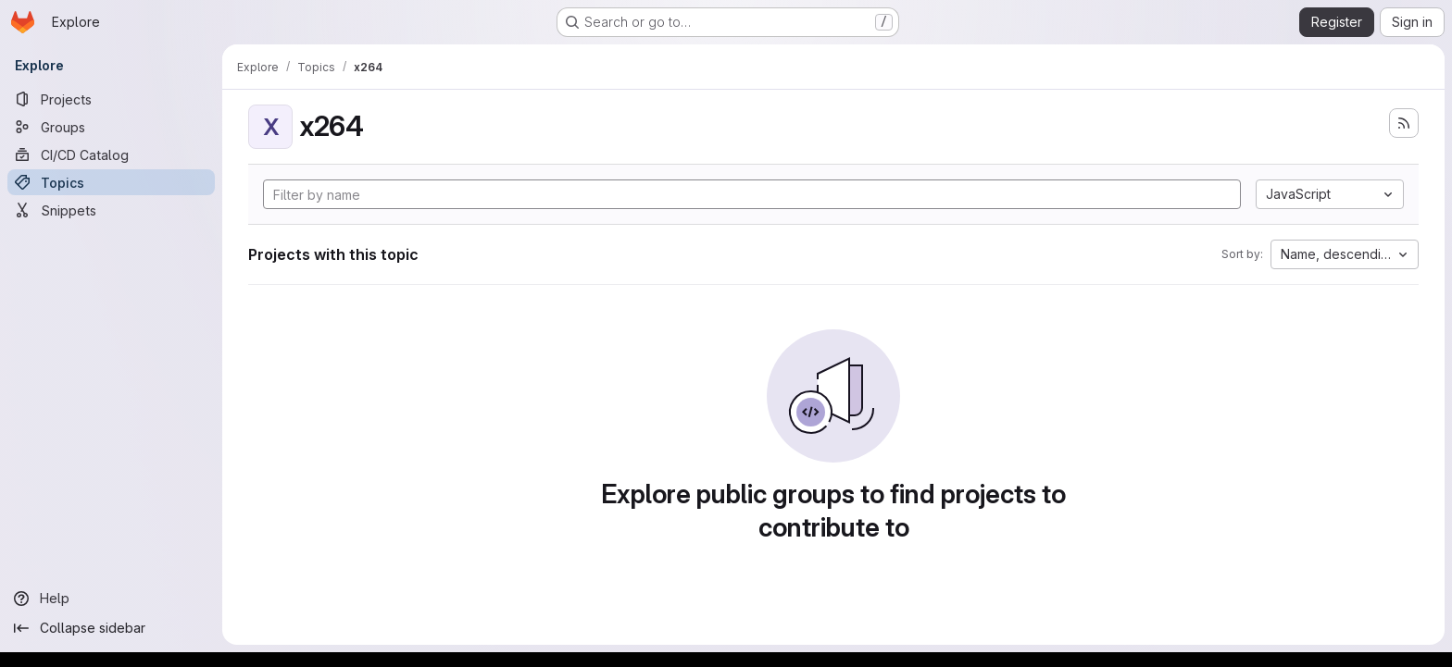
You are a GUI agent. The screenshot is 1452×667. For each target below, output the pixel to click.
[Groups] (111, 127)
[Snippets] (111, 210)
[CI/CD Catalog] (111, 154)
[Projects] (111, 99)
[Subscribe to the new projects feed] (1404, 123)
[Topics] (111, 182)
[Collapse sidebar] (111, 628)
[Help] (111, 598)
